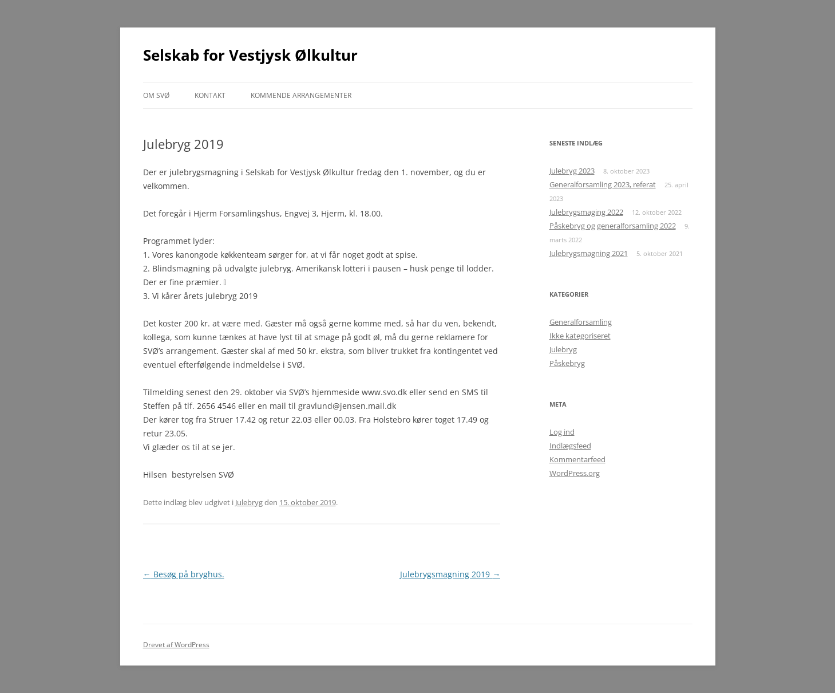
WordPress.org (574, 473)
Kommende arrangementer (301, 95)
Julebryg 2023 (572, 171)
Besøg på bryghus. (183, 574)
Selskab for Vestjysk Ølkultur (250, 55)
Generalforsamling (580, 322)
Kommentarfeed (577, 459)
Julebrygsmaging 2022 (586, 212)
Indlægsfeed (570, 445)
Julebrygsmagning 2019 (450, 574)
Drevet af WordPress (176, 644)
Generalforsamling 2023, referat (602, 184)
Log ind (562, 432)
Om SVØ (156, 95)
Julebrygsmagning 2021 (588, 253)
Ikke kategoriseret (580, 335)
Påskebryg (567, 363)
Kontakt (210, 95)
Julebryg (249, 502)
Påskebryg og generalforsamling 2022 (612, 225)
